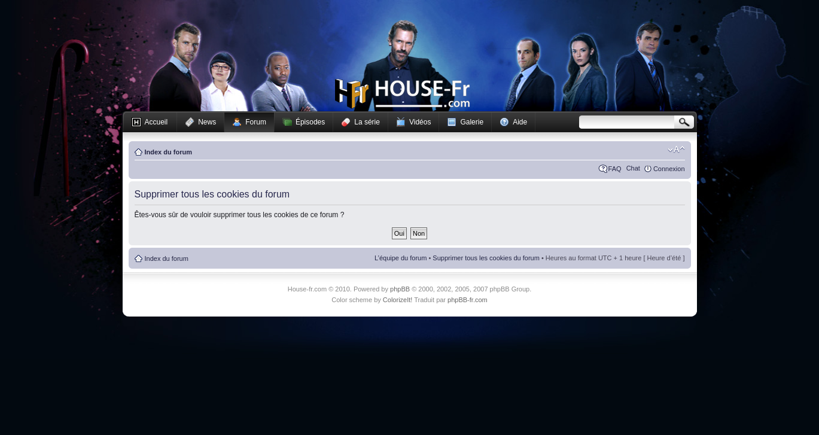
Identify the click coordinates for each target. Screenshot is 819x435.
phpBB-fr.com (467, 299)
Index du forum (168, 152)
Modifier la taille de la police (676, 149)
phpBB (400, 289)
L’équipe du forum (401, 257)
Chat (633, 168)
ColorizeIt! (398, 299)
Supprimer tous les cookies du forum (486, 257)
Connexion (669, 168)
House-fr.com (402, 94)
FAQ (615, 168)
